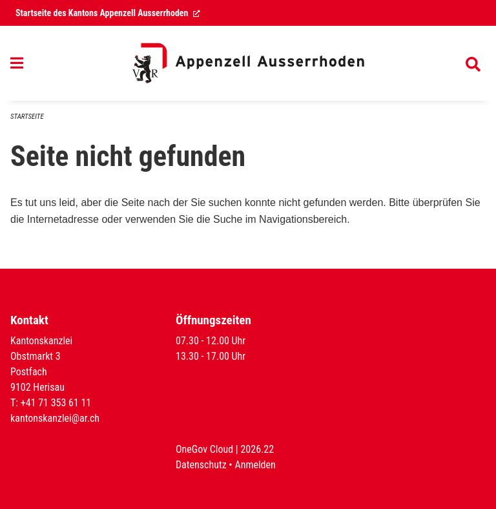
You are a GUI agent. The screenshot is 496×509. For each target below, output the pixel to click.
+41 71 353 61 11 (56, 403)
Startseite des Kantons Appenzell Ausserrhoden (108, 13)
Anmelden (254, 465)
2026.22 (257, 449)
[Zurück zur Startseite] (248, 63)
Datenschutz (201, 465)
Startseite (27, 116)
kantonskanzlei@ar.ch (54, 418)
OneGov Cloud (204, 449)
